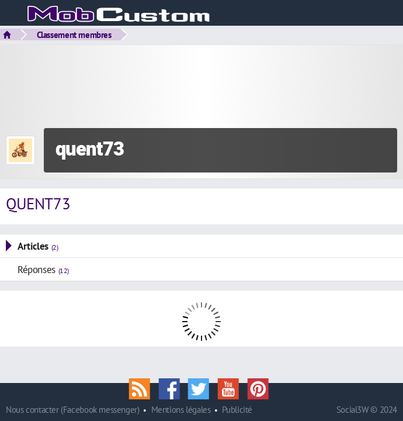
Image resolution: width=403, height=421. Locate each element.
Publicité (237, 409)
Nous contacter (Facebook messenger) (73, 409)
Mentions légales (181, 409)
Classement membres (74, 34)
